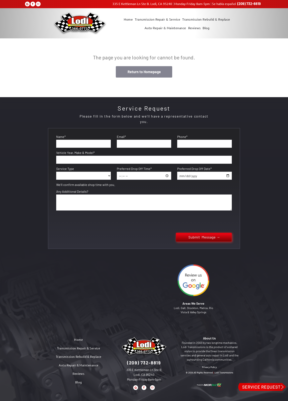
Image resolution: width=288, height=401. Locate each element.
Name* (61, 137)
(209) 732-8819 (249, 3)
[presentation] (86, 221)
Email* (121, 137)
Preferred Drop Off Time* (134, 169)
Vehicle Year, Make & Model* (75, 153)
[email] (38, 4)
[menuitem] (128, 19)
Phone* (182, 137)
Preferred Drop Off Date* (194, 169)
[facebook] (32, 4)
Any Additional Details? (72, 191)
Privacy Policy (209, 367)
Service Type (65, 169)
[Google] (27, 4)
